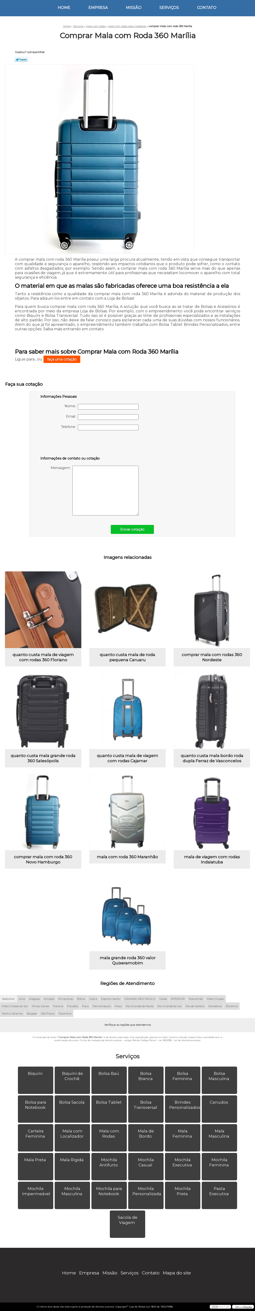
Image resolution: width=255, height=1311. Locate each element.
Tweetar (21, 59)
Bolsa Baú (109, 1073)
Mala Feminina (183, 1134)
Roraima (232, 1006)
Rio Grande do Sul (169, 1006)
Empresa (98, 7)
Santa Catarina (12, 1013)
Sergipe (32, 1013)
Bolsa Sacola (72, 1102)
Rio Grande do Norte (139, 1006)
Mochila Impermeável (36, 1191)
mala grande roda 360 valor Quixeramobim (128, 960)
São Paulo (47, 1013)
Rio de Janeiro (195, 1006)
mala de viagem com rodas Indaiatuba (212, 859)
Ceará (93, 999)
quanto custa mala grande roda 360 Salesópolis (43, 758)
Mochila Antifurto (109, 1162)
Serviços (169, 7)
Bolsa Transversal (146, 1105)
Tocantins (64, 1013)
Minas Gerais (40, 1006)
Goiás (163, 999)
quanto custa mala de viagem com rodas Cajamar (127, 758)
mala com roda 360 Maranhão (127, 856)
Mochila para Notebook (109, 1191)
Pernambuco (102, 1006)
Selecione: (8, 999)
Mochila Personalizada (147, 1191)
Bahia (81, 999)
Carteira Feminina (35, 1134)
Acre (22, 999)
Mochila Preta (183, 1191)
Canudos (219, 1102)
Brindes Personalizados (184, 1105)
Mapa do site (177, 1273)
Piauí (118, 1006)
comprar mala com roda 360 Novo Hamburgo (43, 859)
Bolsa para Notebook (35, 1105)
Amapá (49, 999)
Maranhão (196, 999)
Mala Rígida (72, 1159)
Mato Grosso (215, 999)
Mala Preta (35, 1159)
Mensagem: (95, 490)
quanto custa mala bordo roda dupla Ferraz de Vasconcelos (212, 758)
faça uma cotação (62, 359)
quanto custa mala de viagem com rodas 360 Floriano (43, 657)
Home (64, 7)
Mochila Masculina (72, 1191)
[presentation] (70, 444)
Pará (85, 1006)
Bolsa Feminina (183, 1076)
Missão (133, 7)
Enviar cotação (132, 529)
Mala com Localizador (72, 1134)
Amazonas (65, 999)
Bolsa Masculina (219, 1076)
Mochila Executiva (183, 1162)
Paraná (58, 1006)
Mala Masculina (219, 1134)
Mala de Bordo (146, 1134)
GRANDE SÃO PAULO (139, 999)
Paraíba (72, 1006)
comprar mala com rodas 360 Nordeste (212, 657)
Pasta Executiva (219, 1191)
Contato (206, 7)
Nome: (102, 407)
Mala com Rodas (109, 1134)
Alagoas (34, 999)
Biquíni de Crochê (72, 1076)
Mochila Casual (146, 1162)
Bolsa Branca (146, 1076)
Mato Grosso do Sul (15, 1006)
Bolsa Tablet (109, 1102)
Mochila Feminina (219, 1162)
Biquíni (35, 1073)
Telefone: (100, 427)
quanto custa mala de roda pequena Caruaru (127, 657)
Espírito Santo (110, 999)
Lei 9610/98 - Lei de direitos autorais (179, 1040)
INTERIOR (178, 999)
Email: (102, 417)
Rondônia (215, 1006)
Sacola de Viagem (127, 1220)
